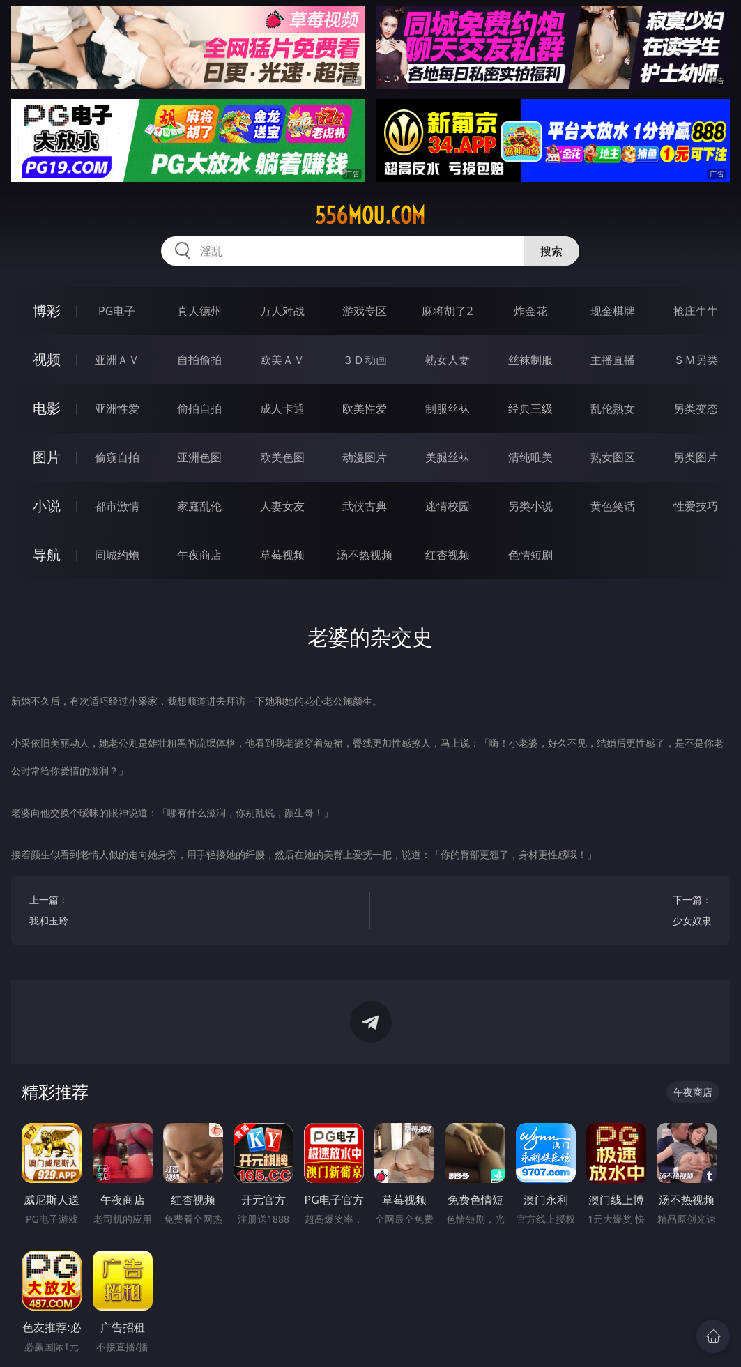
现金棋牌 (612, 311)
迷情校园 (447, 506)
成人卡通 (282, 408)
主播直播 (612, 359)
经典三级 (530, 408)
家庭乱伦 (199, 506)
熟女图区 (612, 457)
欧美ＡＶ (282, 359)
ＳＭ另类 (695, 359)
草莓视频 (282, 555)
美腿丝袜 (447, 457)
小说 (47, 505)
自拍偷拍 (199, 359)
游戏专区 (364, 311)
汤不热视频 (364, 555)
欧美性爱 (364, 408)
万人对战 (282, 311)
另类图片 (695, 457)
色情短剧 (530, 555)
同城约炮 (117, 555)
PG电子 (116, 311)
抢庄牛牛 (695, 311)
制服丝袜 (447, 408)
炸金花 (530, 311)
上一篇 (191, 912)
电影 (47, 408)
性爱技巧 (695, 506)
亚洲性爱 (117, 408)
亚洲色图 (199, 457)
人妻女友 (282, 506)
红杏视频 (447, 555)
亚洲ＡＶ (117, 359)
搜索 (551, 251)
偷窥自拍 (117, 457)
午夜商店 (199, 555)
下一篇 (550, 912)
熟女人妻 (447, 359)
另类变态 (695, 408)
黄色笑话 (612, 506)
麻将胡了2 (447, 311)
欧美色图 (282, 457)
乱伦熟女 (612, 408)
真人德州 (199, 311)
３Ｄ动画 (364, 359)
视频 (47, 359)
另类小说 (530, 506)
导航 (47, 554)
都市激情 (117, 506)
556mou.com (370, 215)
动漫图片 (364, 457)
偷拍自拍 (199, 408)
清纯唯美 (530, 457)
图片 (47, 457)
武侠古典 (364, 506)
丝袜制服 (530, 359)
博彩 (47, 310)
